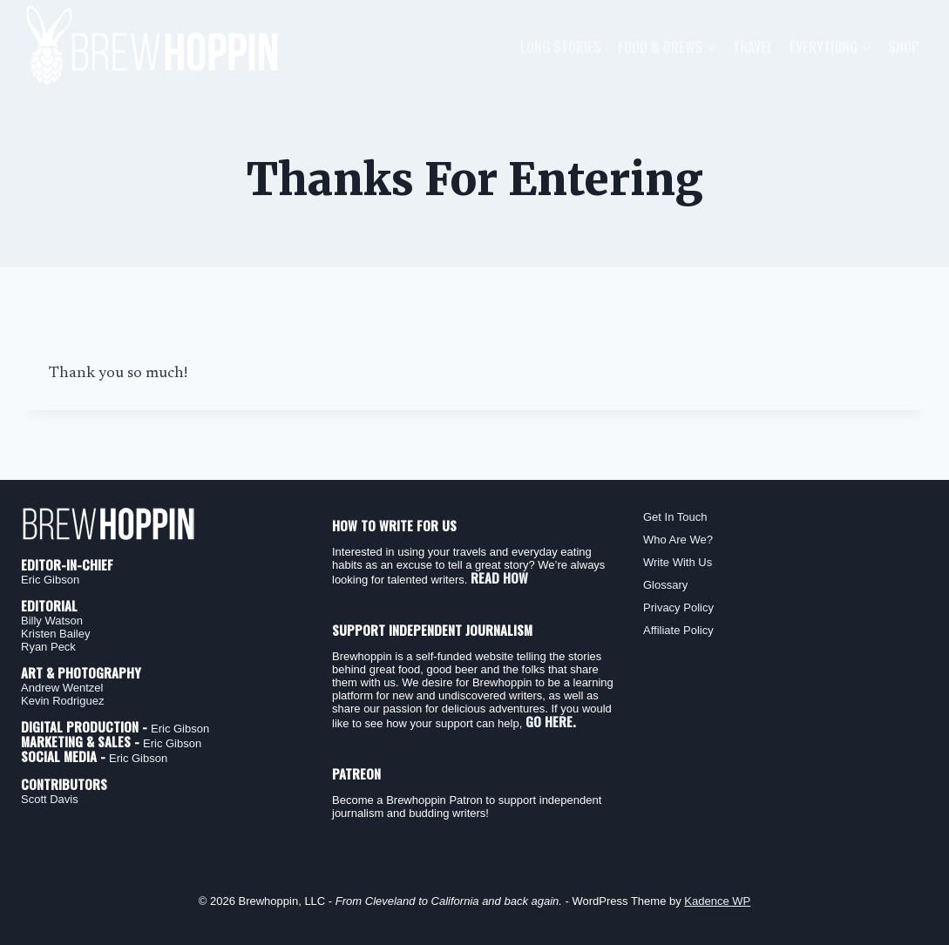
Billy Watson (52, 620)
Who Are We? (678, 539)
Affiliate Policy (678, 630)
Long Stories (560, 47)
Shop (903, 47)
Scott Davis (49, 799)
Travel (753, 47)
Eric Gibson (50, 579)
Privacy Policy (678, 607)
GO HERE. (550, 721)
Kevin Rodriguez (62, 700)
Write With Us (677, 562)
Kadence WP (717, 901)
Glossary (665, 584)
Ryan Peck (48, 646)
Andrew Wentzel (62, 687)
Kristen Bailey (55, 633)
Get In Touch (675, 516)
